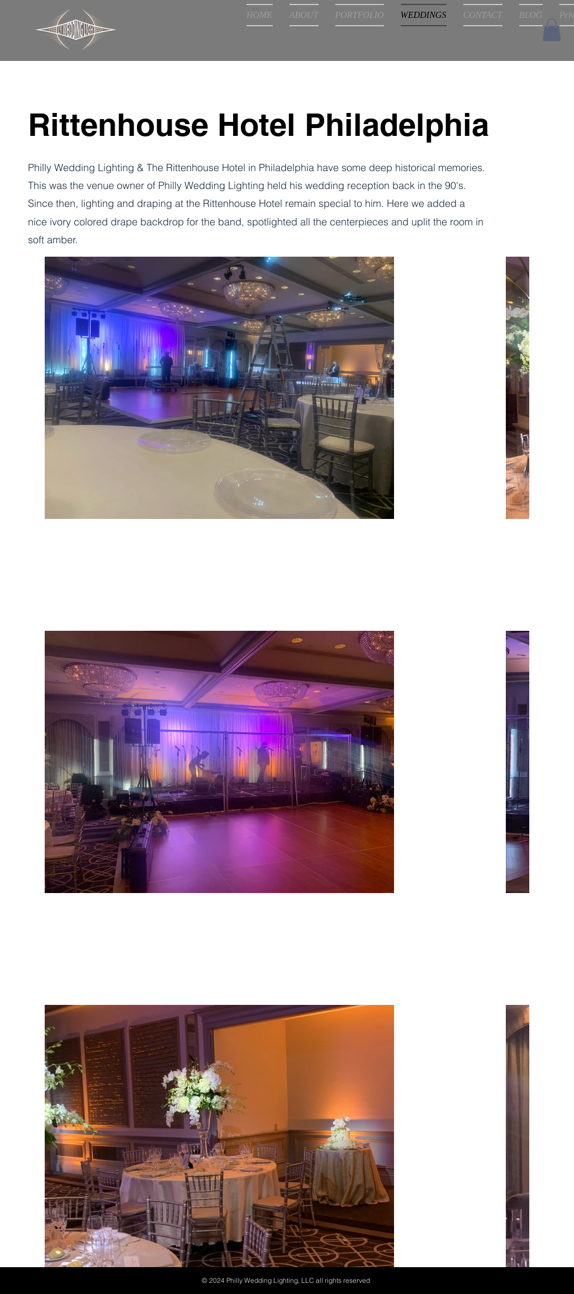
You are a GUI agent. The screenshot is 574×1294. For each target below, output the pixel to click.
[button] (551, 29)
